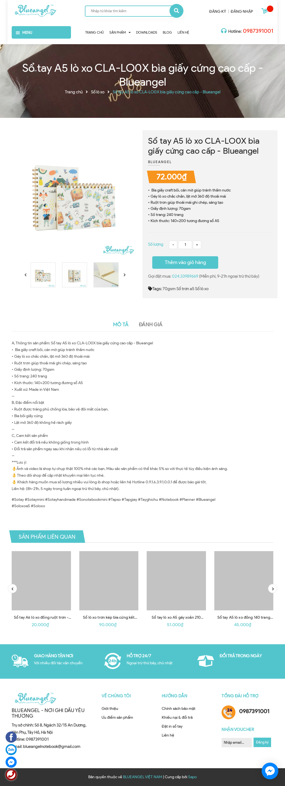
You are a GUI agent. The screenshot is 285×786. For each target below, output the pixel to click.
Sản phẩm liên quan (47, 536)
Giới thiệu (110, 708)
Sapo (192, 777)
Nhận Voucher (238, 729)
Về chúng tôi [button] (116, 695)
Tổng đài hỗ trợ (240, 695)
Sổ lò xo (201, 288)
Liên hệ (168, 735)
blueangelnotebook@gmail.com (51, 746)
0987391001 (258, 31)
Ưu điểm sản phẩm (117, 717)
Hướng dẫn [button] (174, 695)
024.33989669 (185, 276)
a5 (192, 288)
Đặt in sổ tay (172, 726)
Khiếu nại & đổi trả (177, 717)
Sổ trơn (182, 288)
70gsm (169, 288)
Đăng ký (262, 742)
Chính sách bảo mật (178, 708)
